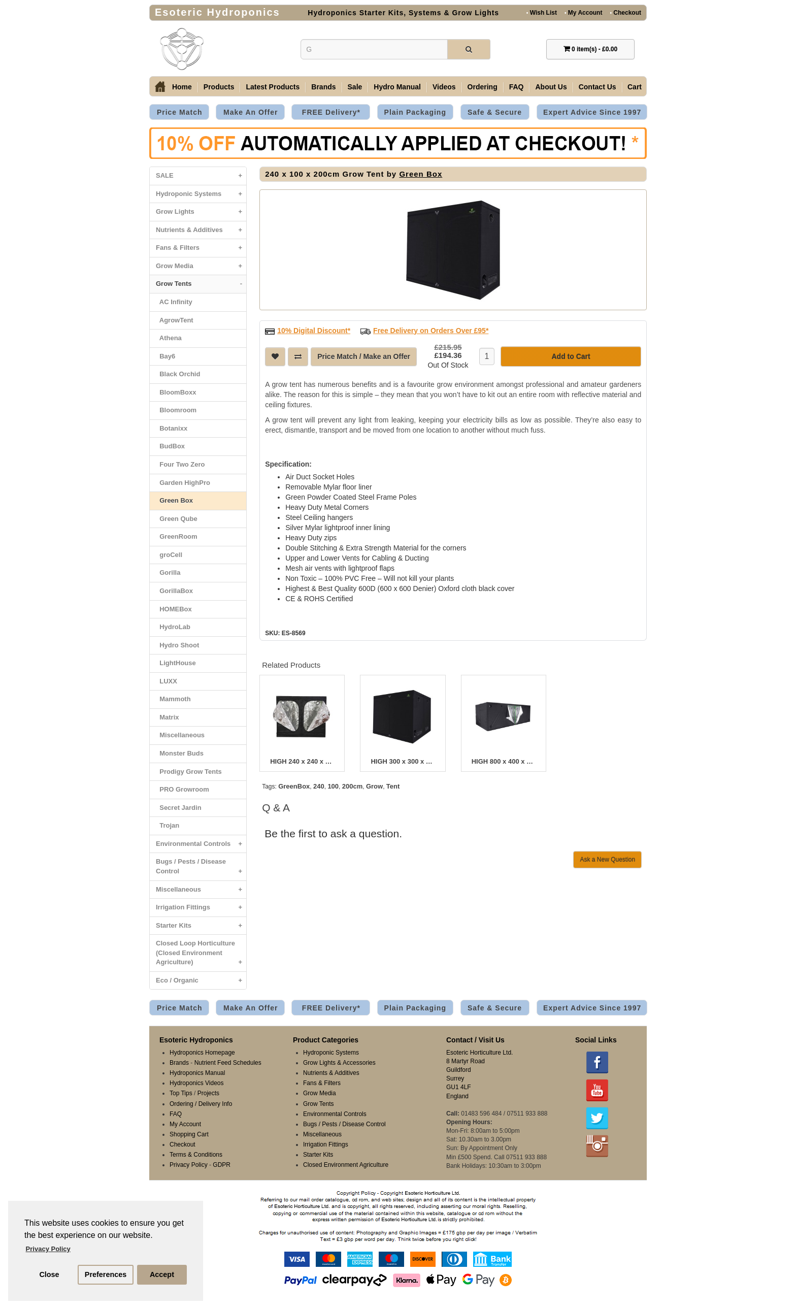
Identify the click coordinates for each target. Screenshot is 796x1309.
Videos (444, 87)
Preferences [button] (105, 1274)
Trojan (167, 825)
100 (333, 786)
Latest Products (273, 87)
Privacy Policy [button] (48, 1249)
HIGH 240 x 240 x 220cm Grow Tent (302, 761)
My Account (583, 12)
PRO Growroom (182, 789)
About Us (551, 87)
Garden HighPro (183, 482)
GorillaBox (174, 591)
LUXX (166, 681)
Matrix (167, 717)
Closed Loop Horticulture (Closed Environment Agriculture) (201, 955)
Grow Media (201, 266)
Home (182, 87)
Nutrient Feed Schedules (227, 1062)
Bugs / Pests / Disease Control (201, 869)
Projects (208, 1093)
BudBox (170, 446)
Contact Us (597, 87)
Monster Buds (180, 753)
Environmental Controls (201, 844)
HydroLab (173, 627)
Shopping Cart (189, 1134)
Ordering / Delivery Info (201, 1103)
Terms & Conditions (196, 1154)
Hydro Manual (397, 87)
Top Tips (181, 1093)
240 (318, 786)
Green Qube (176, 518)
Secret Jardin (179, 807)
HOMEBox (174, 609)
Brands (323, 87)
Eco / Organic (201, 981)
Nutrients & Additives (201, 230)
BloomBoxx (176, 392)
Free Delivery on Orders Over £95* (430, 330)
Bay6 (165, 356)
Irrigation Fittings (201, 908)
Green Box (174, 500)
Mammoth (173, 699)
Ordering (483, 87)
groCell (169, 555)
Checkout (625, 12)
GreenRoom (176, 536)
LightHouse (176, 663)
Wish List (541, 12)
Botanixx (171, 428)
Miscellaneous (180, 735)
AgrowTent (174, 320)
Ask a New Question (607, 859)
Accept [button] (162, 1274)
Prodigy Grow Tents (189, 771)
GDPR (221, 1164)
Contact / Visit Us (475, 1040)
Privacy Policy (189, 1164)
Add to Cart (570, 356)
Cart (634, 87)
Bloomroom (176, 410)
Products (219, 87)
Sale (355, 87)
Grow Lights (201, 212)
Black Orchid (178, 374)
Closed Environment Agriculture (345, 1164)
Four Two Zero (180, 464)
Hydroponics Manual (197, 1072)
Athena (169, 338)
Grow (374, 786)
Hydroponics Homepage (202, 1052)
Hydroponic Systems (201, 194)
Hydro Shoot (177, 645)
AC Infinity (174, 302)
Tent (393, 786)
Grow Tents (201, 284)
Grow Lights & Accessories (339, 1062)
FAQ (516, 87)
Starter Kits (201, 926)
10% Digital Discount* (313, 330)
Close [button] (49, 1274)
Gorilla (168, 572)
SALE (201, 176)
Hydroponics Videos (197, 1083)
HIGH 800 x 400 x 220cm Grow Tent (504, 761)
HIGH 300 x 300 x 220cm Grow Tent (403, 761)
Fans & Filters (201, 248)
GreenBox (294, 786)
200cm (352, 786)
